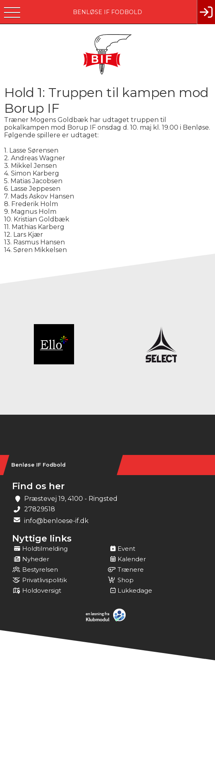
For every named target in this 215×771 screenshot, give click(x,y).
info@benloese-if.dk (56, 521)
